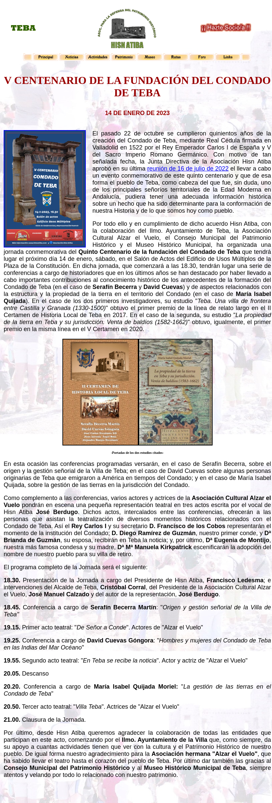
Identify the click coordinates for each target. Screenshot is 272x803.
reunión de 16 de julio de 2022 (188, 168)
